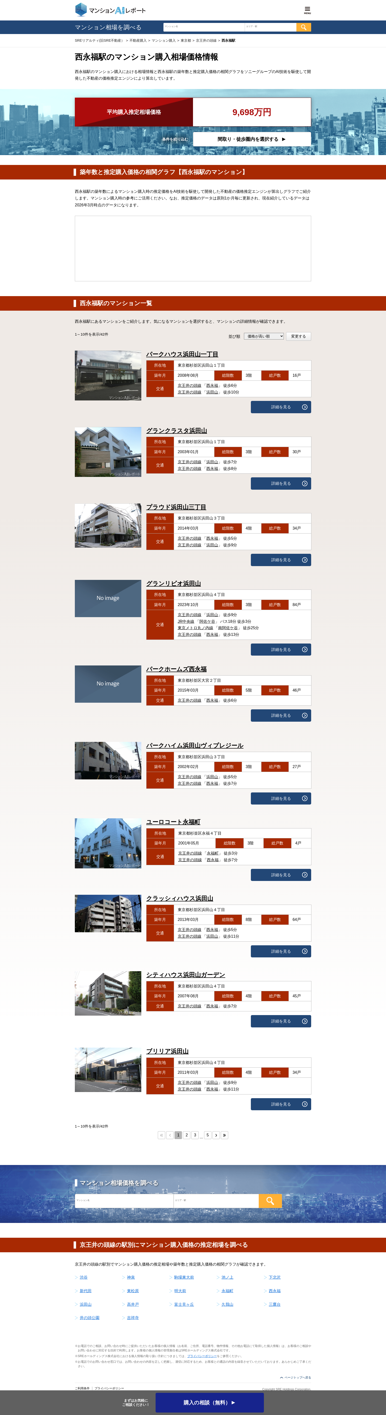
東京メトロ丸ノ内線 (195, 628)
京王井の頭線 (189, 385)
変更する (298, 336)
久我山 (227, 1304)
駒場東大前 (184, 1277)
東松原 (133, 1291)
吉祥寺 (133, 1318)
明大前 (180, 1291)
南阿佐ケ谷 (228, 628)
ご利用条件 (82, 1388)
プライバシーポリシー (202, 1356)
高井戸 (133, 1304)
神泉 (131, 1277)
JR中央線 (186, 621)
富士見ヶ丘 (184, 1304)
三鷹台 (275, 1304)
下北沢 (275, 1277)
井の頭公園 (89, 1318)
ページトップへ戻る (298, 1377)
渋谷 (84, 1277)
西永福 (212, 385)
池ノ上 (227, 1277)
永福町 (213, 853)
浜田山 (212, 392)
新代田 (86, 1291)
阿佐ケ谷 (207, 621)
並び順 (234, 336)
